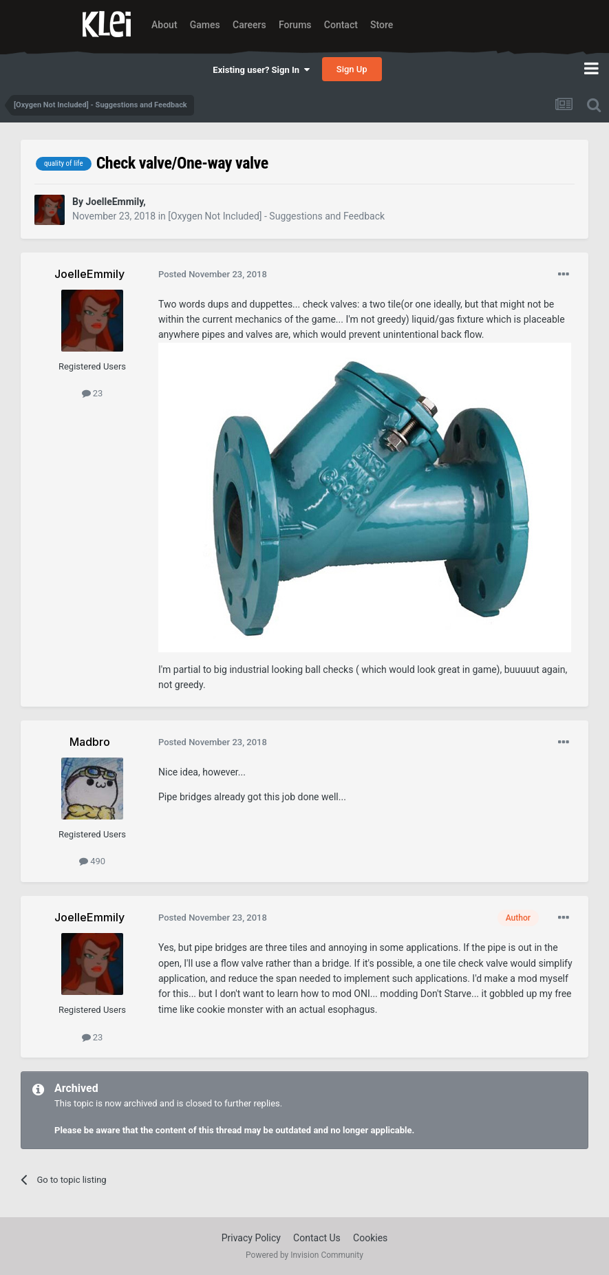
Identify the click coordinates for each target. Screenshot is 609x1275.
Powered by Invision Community (304, 1255)
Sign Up (351, 69)
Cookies (370, 1237)
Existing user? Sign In (261, 70)
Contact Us (317, 1237)
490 (92, 861)
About (164, 24)
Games (205, 24)
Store (381, 24)
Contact (341, 24)
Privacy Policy (251, 1237)
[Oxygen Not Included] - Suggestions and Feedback (276, 216)
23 (92, 393)
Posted (212, 274)
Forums (295, 24)
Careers (249, 24)
